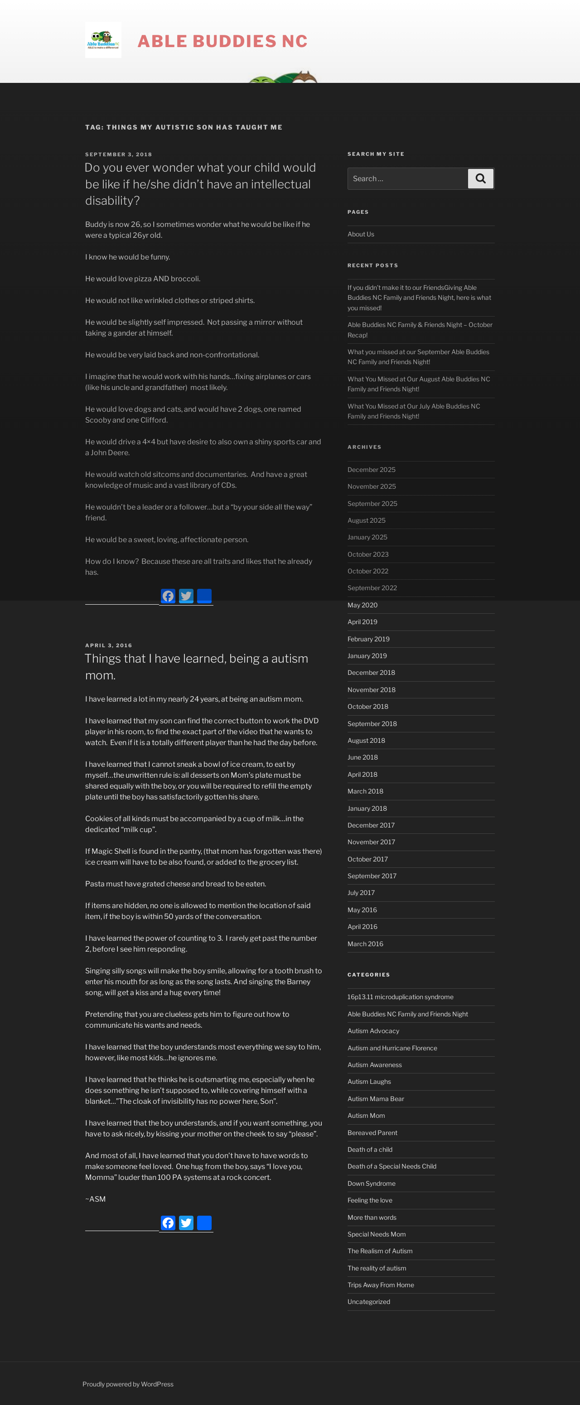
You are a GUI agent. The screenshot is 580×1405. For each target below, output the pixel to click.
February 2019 (369, 639)
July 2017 (361, 892)
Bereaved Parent (372, 1132)
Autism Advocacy (373, 1031)
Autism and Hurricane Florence (392, 1048)
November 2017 (371, 842)
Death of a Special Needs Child (392, 1166)
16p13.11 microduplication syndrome (401, 997)
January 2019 (367, 655)
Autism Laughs (369, 1081)
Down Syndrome (372, 1183)
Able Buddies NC (223, 41)
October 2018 (368, 706)
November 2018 (372, 689)
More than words (372, 1217)
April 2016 (362, 926)
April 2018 (362, 774)
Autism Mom (366, 1115)
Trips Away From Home (381, 1285)
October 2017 (368, 859)
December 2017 (371, 825)
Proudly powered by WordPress (128, 1384)
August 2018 (366, 740)
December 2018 (371, 672)
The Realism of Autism (380, 1251)
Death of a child (370, 1149)
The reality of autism (377, 1268)
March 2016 (365, 944)
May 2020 (363, 605)
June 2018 (363, 757)
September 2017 (372, 876)
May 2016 (362, 910)
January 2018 (367, 808)
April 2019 (362, 622)
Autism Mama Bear (376, 1098)
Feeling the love (370, 1200)
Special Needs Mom (377, 1234)
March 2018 (365, 791)
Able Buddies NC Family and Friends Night (408, 1014)
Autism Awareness (375, 1064)
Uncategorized (369, 1301)
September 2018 (372, 723)
